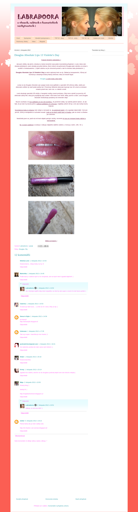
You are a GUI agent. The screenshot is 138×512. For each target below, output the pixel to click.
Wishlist (110, 38)
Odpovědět (23, 267)
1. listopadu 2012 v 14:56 (38, 316)
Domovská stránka (52, 499)
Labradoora (30, 288)
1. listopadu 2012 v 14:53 (35, 304)
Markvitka (23, 273)
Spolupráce (27, 38)
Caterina (23, 304)
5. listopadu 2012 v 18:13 (33, 421)
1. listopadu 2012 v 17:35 (35, 331)
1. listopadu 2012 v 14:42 (38, 261)
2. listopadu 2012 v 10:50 (32, 382)
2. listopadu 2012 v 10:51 (45, 405)
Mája (21, 382)
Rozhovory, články (22, 41)
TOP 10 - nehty (72, 38)
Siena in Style (25, 316)
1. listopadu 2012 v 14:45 (35, 273)
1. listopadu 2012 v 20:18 (33, 357)
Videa (33, 41)
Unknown (23, 331)
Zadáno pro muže (98, 38)
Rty (26, 249)
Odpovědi (25, 284)
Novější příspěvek (22, 499)
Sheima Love (24, 261)
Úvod (18, 38)
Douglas (43, 79)
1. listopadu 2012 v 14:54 (45, 288)
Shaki (22, 357)
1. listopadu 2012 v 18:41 (47, 344)
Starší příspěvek (80, 499)
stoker (22, 421)
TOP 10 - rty (85, 38)
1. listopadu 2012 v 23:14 (33, 369)
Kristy (22, 369)
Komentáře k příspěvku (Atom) (58, 506)
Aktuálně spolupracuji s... (42, 38)
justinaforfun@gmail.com (29, 344)
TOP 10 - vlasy (59, 38)
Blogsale (42, 41)
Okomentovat (20, 436)
